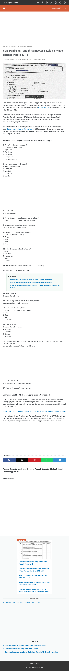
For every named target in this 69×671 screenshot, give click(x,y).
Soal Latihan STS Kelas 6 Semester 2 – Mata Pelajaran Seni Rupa (31, 279)
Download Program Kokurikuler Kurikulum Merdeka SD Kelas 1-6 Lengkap (31, 652)
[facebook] (46, 3)
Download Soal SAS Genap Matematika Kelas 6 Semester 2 (26, 645)
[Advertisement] (34, 28)
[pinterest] (34, 460)
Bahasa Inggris (43, 108)
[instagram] (55, 3)
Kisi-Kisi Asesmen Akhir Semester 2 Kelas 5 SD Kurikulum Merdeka (31, 282)
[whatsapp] (64, 3)
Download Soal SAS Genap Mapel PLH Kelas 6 (21, 649)
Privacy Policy (34, 664)
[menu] (5, 8)
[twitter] (51, 3)
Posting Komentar (39, 59)
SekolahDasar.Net (37, 668)
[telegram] (60, 3)
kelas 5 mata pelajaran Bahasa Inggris (20, 129)
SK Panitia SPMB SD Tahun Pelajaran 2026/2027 (22, 603)
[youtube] (37, 3)
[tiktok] (42, 3)
